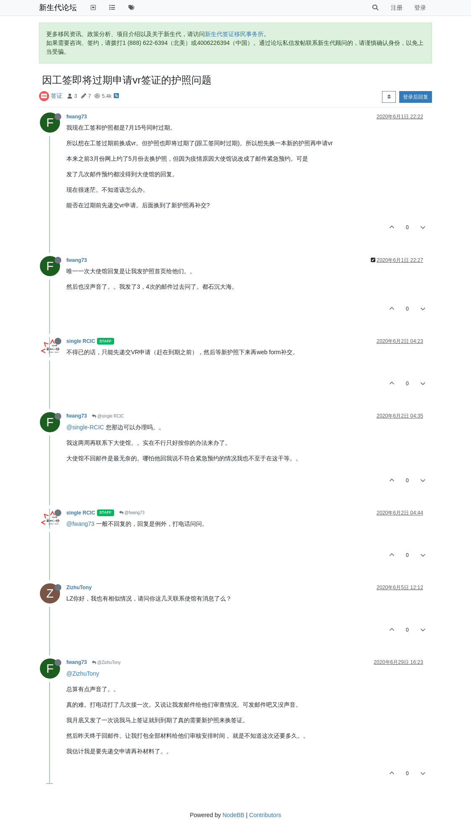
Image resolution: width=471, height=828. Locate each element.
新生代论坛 (58, 7)
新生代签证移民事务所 (234, 34)
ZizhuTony (79, 587)
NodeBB (233, 815)
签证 (57, 95)
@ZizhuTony (106, 662)
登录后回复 (415, 97)
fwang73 (76, 117)
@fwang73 (132, 512)
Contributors (265, 815)
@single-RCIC (85, 427)
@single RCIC (108, 416)
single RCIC (80, 341)
